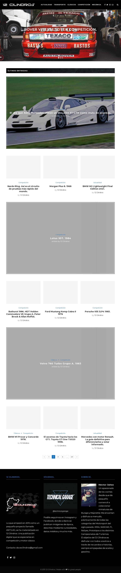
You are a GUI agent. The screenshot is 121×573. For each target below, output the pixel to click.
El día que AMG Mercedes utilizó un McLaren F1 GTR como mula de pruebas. (60, 112)
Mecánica (96, 5)
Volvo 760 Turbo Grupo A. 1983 (60, 363)
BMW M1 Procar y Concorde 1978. (23, 438)
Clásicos (71, 5)
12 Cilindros (65, 116)
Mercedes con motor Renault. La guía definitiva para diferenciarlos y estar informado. (97, 441)
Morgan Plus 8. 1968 (60, 186)
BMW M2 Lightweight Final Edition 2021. (98, 187)
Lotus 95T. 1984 (60, 238)
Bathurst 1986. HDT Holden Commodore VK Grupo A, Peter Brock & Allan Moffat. (23, 314)
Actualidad (46, 5)
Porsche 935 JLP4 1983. (97, 311)
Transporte (60, 5)
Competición (84, 5)
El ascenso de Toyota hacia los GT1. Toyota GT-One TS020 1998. (60, 439)
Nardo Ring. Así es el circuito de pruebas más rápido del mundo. (23, 189)
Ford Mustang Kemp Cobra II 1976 (60, 312)
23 (72, 457)
